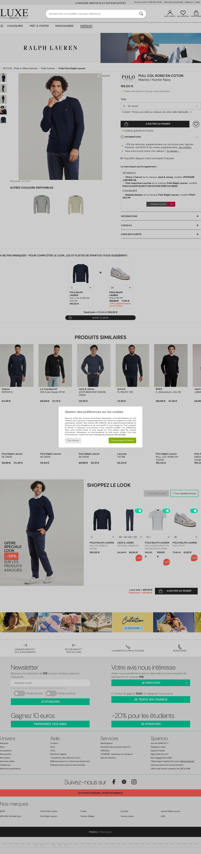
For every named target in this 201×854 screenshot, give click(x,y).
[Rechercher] (141, 14)
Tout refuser (73, 440)
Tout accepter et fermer (122, 440)
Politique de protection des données (110, 434)
